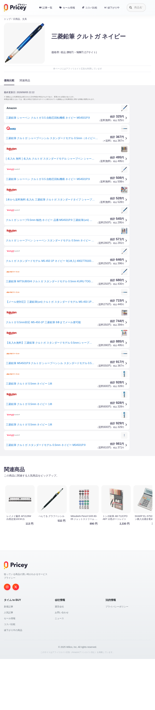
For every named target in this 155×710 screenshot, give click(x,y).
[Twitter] (15, 638)
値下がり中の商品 (13, 681)
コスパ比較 (9, 675)
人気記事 (8, 663)
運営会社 (59, 657)
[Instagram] (7, 638)
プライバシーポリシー (116, 657)
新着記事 (8, 657)
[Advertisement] (77, 484)
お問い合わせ (62, 663)
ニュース (59, 669)
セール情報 (9, 669)
